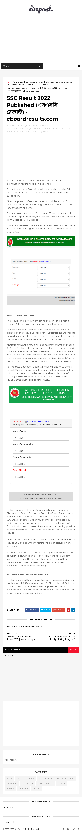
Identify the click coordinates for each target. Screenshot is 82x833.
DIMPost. (18, 829)
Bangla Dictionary (25, 778)
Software (23, 788)
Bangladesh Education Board (28, 82)
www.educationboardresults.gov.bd (24, 88)
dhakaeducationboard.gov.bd (57, 82)
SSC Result (43, 85)
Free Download (45, 783)
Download (12, 783)
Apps (9, 778)
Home (10, 82)
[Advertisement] (41, 153)
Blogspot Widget (65, 778)
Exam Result (25, 85)
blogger (73, 650)
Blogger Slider (45, 778)
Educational (12, 85)
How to (61, 783)
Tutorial (36, 788)
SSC (34, 85)
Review (10, 788)
